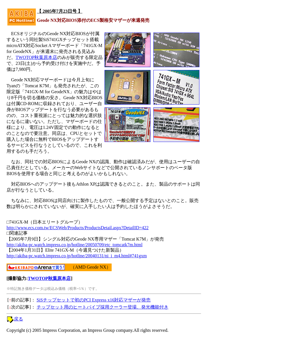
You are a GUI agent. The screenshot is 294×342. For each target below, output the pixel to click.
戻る (18, 318)
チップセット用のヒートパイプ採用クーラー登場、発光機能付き (102, 307)
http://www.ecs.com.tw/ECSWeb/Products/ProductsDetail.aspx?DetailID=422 (78, 227)
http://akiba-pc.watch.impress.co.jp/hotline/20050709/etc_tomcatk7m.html (75, 244)
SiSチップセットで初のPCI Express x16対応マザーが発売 (94, 300)
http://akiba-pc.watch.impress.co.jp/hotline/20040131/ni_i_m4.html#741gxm (77, 255)
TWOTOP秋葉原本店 (36, 57)
